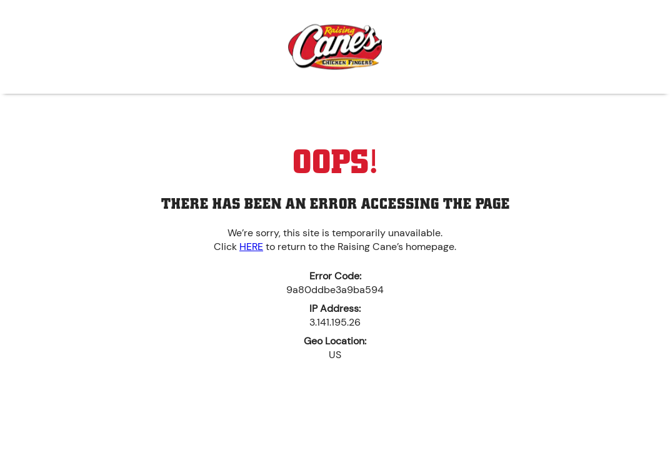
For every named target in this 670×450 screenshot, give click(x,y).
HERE (251, 246)
